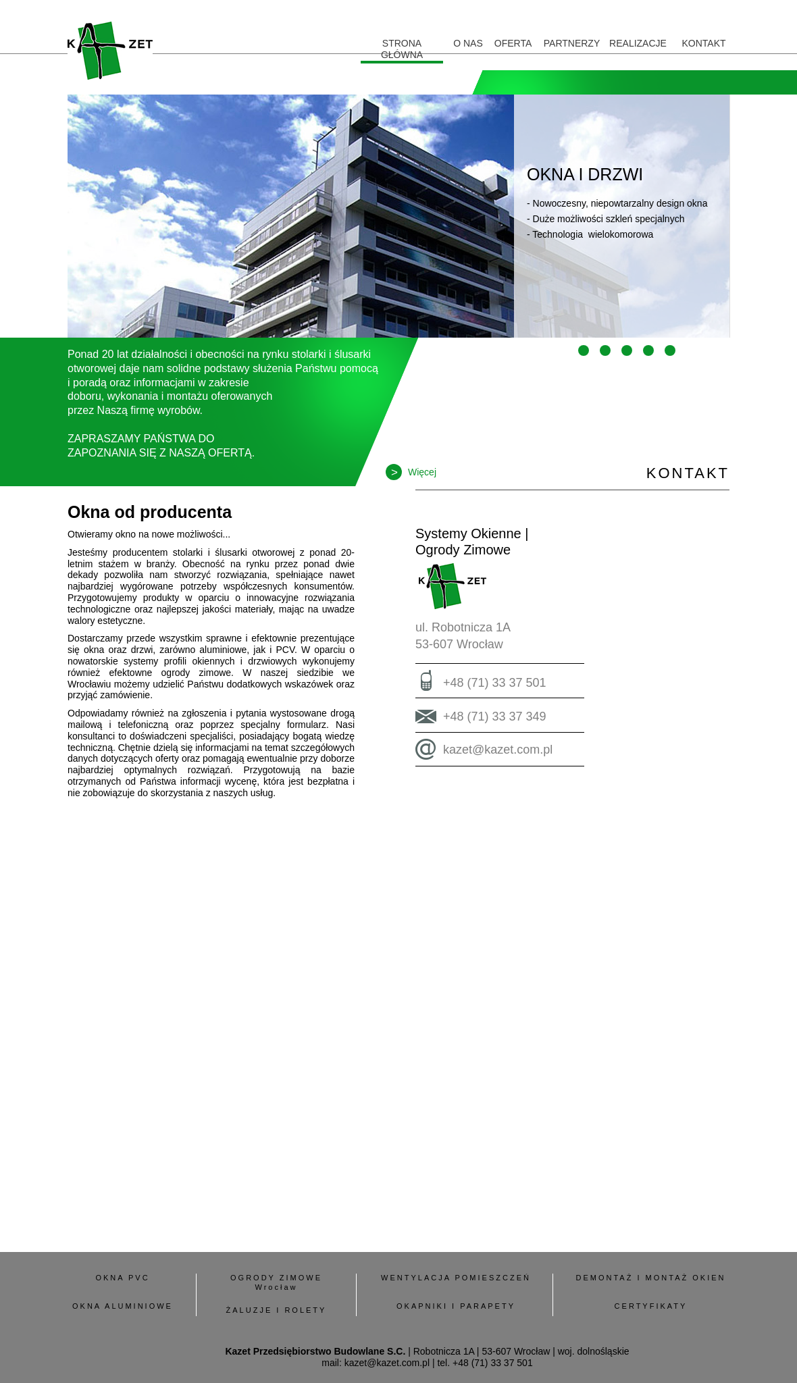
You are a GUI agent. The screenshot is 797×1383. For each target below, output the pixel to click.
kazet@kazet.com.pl (497, 749)
